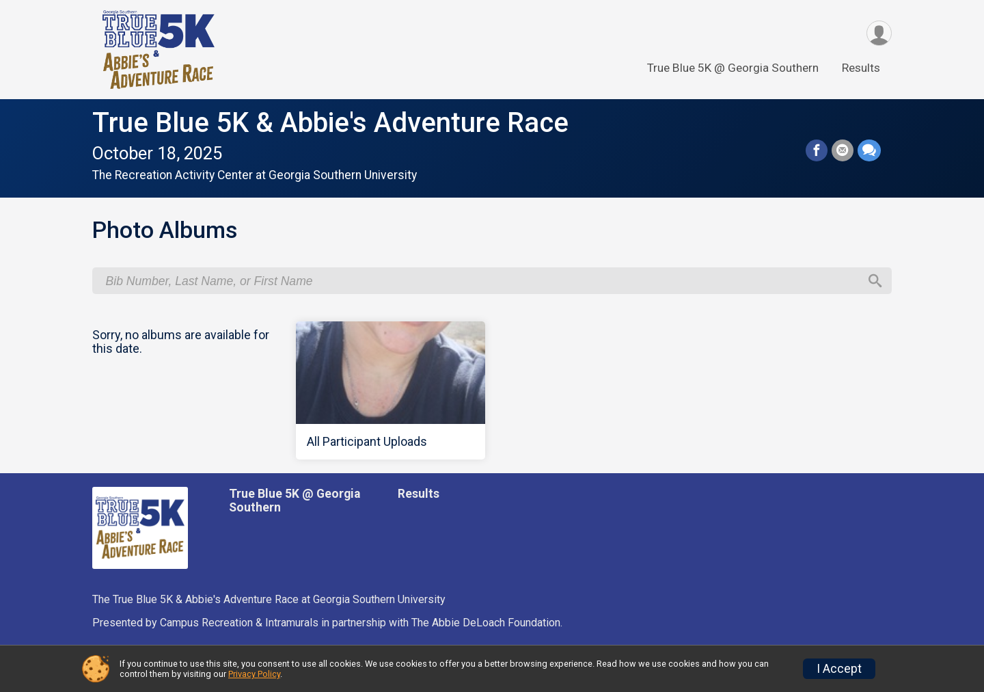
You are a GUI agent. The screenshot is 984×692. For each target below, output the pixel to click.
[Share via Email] (842, 150)
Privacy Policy (254, 674)
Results (861, 68)
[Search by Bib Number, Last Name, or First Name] (482, 281)
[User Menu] (879, 33)
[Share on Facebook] (817, 150)
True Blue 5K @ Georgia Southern (733, 68)
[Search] (875, 281)
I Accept (839, 669)
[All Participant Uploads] (391, 390)
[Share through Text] (869, 150)
